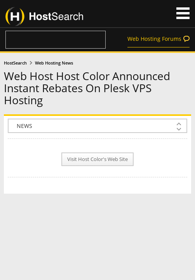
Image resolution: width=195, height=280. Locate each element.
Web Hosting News (54, 63)
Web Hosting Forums (154, 38)
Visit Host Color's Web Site (97, 159)
